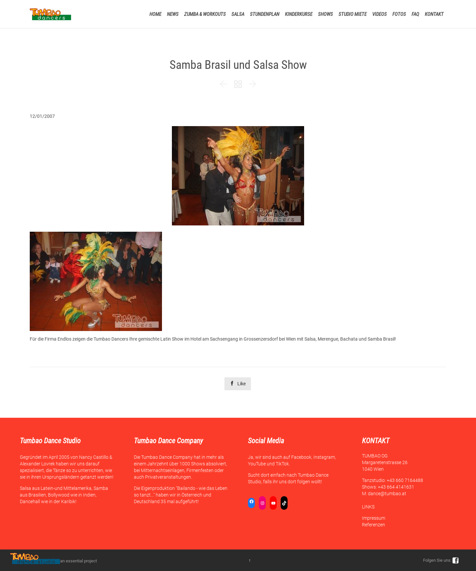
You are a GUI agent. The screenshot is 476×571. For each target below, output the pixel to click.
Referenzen (373, 524)
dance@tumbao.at (387, 493)
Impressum (373, 518)
